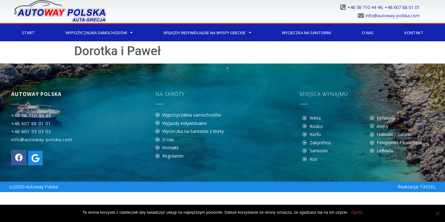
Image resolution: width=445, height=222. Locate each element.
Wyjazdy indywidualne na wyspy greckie (207, 33)
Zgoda (356, 212)
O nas (368, 32)
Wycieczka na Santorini (306, 32)
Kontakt (414, 32)
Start (28, 32)
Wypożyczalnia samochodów (99, 33)
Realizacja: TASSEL (417, 187)
